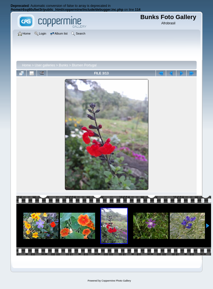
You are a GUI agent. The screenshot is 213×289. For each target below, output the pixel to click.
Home (26, 65)
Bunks (63, 65)
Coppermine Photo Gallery (116, 280)
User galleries (45, 65)
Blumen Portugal (84, 65)
